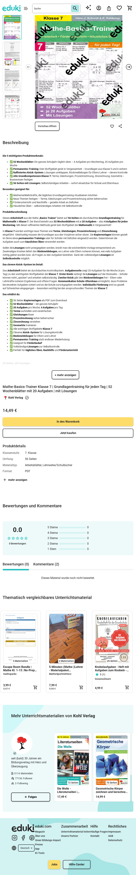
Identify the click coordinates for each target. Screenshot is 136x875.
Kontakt (94, 836)
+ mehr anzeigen (65, 375)
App (37, 848)
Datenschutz (115, 840)
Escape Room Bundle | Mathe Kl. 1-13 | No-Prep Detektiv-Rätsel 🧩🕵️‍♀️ (19, 668)
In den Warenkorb (68, 421)
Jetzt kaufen (68, 433)
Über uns (40, 836)
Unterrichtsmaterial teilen (75, 831)
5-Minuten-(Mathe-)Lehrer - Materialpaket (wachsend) (66, 668)
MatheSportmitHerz (60, 674)
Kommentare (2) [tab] (46, 564)
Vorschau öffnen (47, 126)
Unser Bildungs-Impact (48, 840)
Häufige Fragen (99, 831)
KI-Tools (39, 853)
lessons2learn (103, 678)
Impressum (114, 831)
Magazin (40, 831)
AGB (110, 836)
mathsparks (9, 674)
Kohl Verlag (15, 397)
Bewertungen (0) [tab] (16, 564)
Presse (39, 844)
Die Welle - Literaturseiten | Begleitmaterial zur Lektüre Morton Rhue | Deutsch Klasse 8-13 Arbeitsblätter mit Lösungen (71, 790)
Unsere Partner (69, 836)
